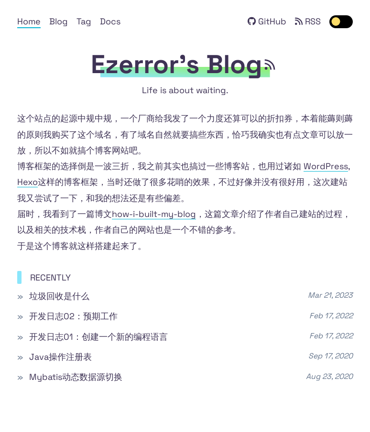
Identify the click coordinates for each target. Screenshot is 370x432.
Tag (83, 21)
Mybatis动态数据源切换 (75, 376)
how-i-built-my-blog (154, 213)
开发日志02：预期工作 (73, 316)
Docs (110, 21)
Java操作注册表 (60, 356)
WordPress (326, 166)
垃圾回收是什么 (59, 296)
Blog (58, 21)
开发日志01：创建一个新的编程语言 (98, 336)
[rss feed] (270, 64)
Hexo (27, 181)
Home (29, 21)
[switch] (341, 21)
